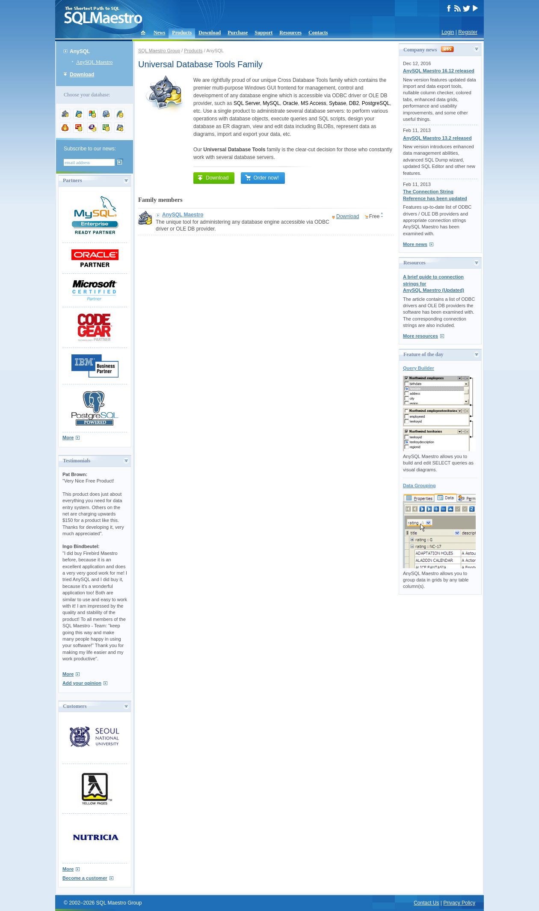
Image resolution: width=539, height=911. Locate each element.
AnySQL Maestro (94, 62)
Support (263, 33)
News (159, 33)
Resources (290, 33)
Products (182, 33)
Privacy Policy (459, 903)
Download (209, 33)
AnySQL (80, 51)
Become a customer (84, 878)
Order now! (261, 178)
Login (447, 32)
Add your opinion (81, 683)
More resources (420, 336)
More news (415, 244)
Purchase (238, 33)
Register (467, 32)
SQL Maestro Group (159, 50)
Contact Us (426, 903)
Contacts (318, 33)
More (68, 437)
